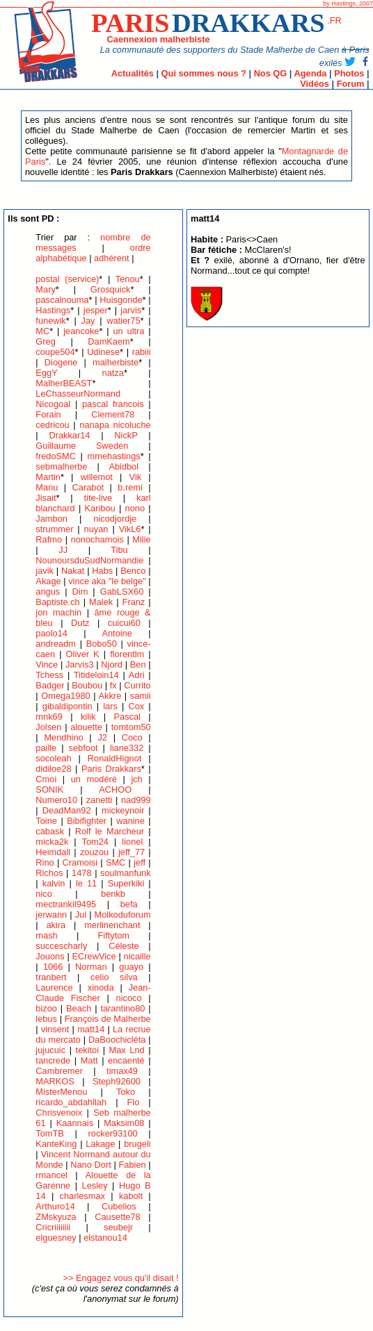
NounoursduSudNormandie (89, 560)
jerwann (51, 914)
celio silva (114, 977)
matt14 (90, 1029)
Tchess (49, 675)
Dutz (80, 623)
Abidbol (123, 466)
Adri (137, 675)
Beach (78, 1008)
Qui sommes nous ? (203, 73)
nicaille (137, 956)
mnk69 (48, 716)
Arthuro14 (54, 1206)
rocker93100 (113, 1133)
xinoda (101, 987)
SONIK (49, 789)
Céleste (123, 946)
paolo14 (51, 633)
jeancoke (81, 331)
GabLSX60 (122, 591)
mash (46, 935)
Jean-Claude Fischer (92, 992)
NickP (125, 435)
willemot (97, 477)
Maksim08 (124, 1123)
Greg (45, 341)
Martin (48, 477)
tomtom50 (131, 727)
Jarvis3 (79, 664)
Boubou (87, 685)
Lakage (100, 1144)
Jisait (45, 498)
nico (43, 893)
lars (110, 706)
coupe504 (54, 352)
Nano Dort (90, 1164)
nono (135, 508)
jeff (139, 862)
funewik (50, 320)
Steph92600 (117, 1081)
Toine (46, 821)
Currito (137, 685)
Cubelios (119, 1206)
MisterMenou (61, 1091)
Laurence (53, 987)
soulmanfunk (125, 873)
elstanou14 (105, 1237)
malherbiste (115, 362)
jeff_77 (131, 852)
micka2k (51, 841)
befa (129, 904)
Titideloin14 (96, 675)
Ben (138, 664)
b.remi (130, 487)
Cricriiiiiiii (52, 1227)
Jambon (51, 518)
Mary (45, 289)
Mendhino (63, 737)
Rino (44, 862)
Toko (125, 1091)
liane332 (126, 748)
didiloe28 (53, 768)
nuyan (96, 529)
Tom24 (95, 841)
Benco (132, 570)
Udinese (103, 352)
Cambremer (59, 1071)
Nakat (72, 570)
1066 (53, 966)
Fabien (131, 1164)
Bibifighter (86, 821)
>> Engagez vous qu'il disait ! (121, 1278)
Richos (49, 873)
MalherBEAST (63, 383)
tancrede (52, 1060)
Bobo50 (101, 643)
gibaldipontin (67, 706)
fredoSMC (55, 456)
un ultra (129, 331)
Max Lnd (127, 1050)
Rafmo (48, 539)
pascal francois (113, 404)
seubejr (118, 1227)
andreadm (55, 643)
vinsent (55, 1029)
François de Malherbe (108, 1019)
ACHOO (115, 789)
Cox (136, 706)
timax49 (122, 1071)
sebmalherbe (61, 466)
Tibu (119, 550)
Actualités (132, 73)
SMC (115, 862)
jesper (96, 310)
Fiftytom (114, 935)
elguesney (55, 1237)
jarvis (130, 310)
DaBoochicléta (117, 1039)
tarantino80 (122, 1008)
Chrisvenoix (58, 1112)
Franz (133, 602)
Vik (135, 477)
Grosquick (110, 289)
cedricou (52, 425)
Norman (91, 966)
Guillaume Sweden (81, 445)
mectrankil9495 (65, 904)
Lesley (95, 1185)
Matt (89, 1060)
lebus (46, 1019)
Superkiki (126, 883)
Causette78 (117, 1217)
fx (113, 685)
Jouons (49, 956)
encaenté (126, 1060)
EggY (46, 372)
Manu (46, 487)
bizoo (46, 1008)
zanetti (99, 800)
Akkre (110, 696)
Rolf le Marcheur (109, 831)
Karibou (100, 508)
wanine (130, 821)
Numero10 (56, 800)
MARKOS (54, 1081)
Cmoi (45, 779)
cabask (49, 831)
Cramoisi (80, 862)
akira (55, 925)
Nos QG (270, 73)
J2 (102, 737)
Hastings (52, 310)
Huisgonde (121, 300)
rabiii (141, 352)
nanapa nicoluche (114, 425)
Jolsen (48, 727)
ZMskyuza (55, 1217)
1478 (81, 873)
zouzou (94, 852)
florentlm (127, 654)
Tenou (128, 279)
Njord (111, 664)
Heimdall (52, 852)
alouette (86, 727)
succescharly (61, 946)
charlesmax (82, 1196)
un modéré (94, 779)
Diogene (61, 362)
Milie (141, 539)
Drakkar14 (69, 435)
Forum (351, 83)
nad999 (136, 800)
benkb (113, 893)
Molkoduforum (123, 914)
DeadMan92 (66, 810)
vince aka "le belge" (107, 581)
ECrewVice (94, 956)
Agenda (310, 73)
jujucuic (50, 1050)
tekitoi (87, 1050)
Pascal (126, 716)
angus (47, 591)
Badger (49, 685)
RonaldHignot (115, 758)
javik (44, 570)
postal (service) (67, 279)
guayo (131, 966)
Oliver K (83, 654)
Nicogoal (52, 404)
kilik (88, 716)
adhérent (111, 258)
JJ (63, 550)
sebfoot (83, 748)
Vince (46, 664)
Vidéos (314, 83)
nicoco (129, 998)
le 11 (86, 883)
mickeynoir (123, 810)
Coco (132, 737)
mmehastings (114, 456)
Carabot (88, 487)
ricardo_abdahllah (70, 1102)
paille (45, 748)
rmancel (51, 1175)
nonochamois (97, 539)
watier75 (123, 320)
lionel (132, 841)
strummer (54, 529)
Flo (133, 1102)
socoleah (53, 758)
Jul (80, 914)
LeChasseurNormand (77, 393)
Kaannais (74, 1123)
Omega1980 (65, 696)
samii (140, 696)
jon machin (58, 612)
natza (113, 372)
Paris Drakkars (111, 768)
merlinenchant (112, 925)
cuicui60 (124, 623)
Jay (88, 320)
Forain (48, 414)
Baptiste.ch (57, 602)
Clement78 (112, 414)
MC (42, 331)
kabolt (131, 1196)
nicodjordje (114, 518)
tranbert (50, 977)
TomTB (49, 1133)
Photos (349, 73)
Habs (102, 570)
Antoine (117, 633)
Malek (101, 602)
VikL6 (130, 529)
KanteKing (56, 1144)
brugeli (137, 1144)
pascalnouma (61, 300)
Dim (80, 591)
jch (136, 779)
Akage (48, 581)
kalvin (53, 883)
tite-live (98, 498)
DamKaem (108, 341)
